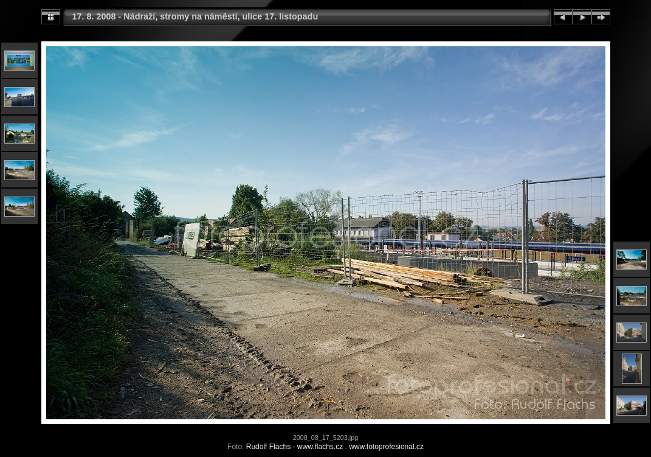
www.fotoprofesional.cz (386, 446)
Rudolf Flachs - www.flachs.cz (294, 446)
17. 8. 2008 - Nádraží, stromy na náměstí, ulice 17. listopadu (195, 16)
